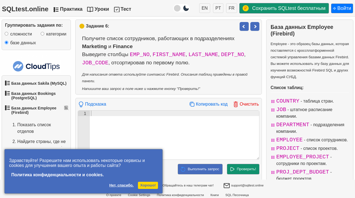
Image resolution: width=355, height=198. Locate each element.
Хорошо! (148, 185)
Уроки (102, 9)
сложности (21, 34)
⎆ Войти (342, 8)
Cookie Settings (139, 195)
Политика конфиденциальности (180, 195)
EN (205, 8)
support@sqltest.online (243, 185)
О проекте (113, 195)
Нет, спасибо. (121, 185)
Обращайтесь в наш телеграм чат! (184, 185)
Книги (214, 195)
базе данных (23, 42)
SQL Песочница (237, 195)
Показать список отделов (28, 128)
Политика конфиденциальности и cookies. (57, 174)
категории (56, 34)
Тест (126, 9)
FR (231, 8)
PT (218, 8)
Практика (71, 9)
